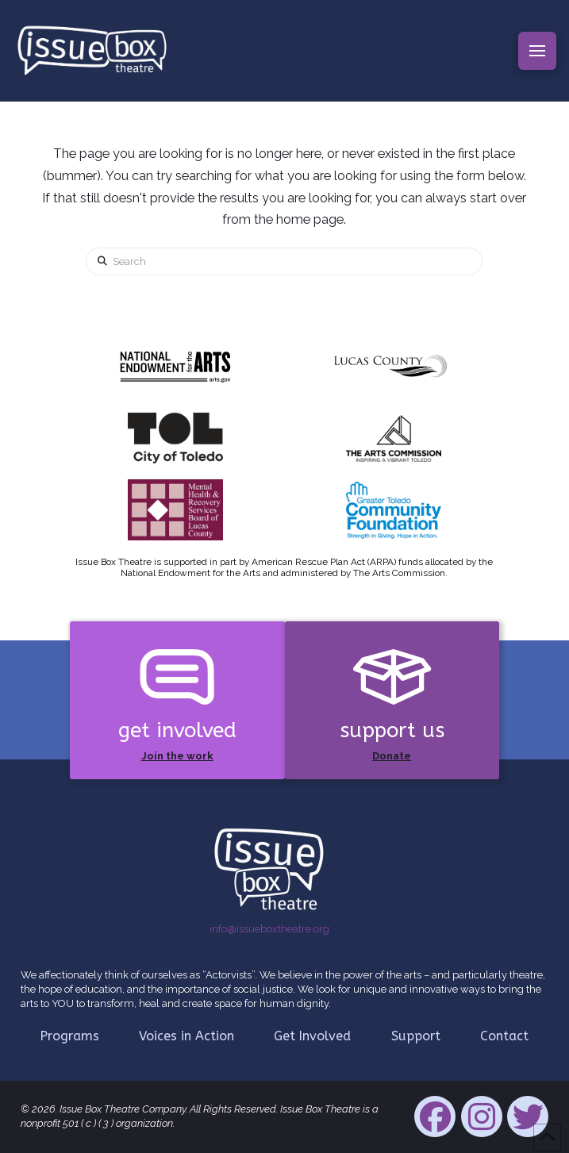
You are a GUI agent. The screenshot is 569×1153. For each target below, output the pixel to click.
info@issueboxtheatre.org (269, 929)
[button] (537, 51)
